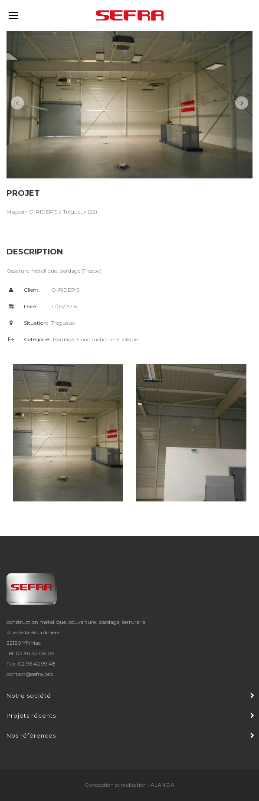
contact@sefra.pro (30, 674)
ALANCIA (162, 784)
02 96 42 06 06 (35, 653)
